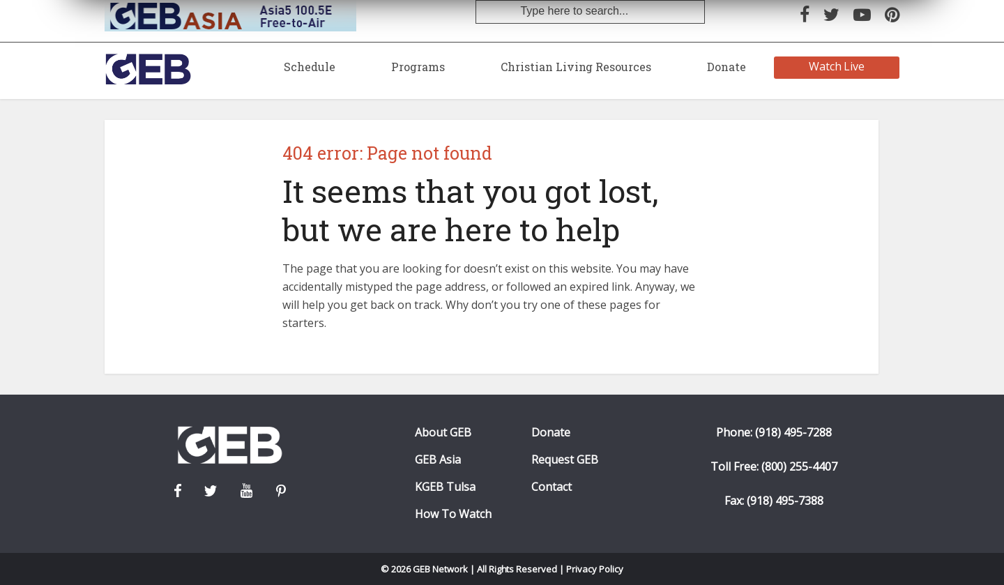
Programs (418, 66)
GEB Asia (438, 459)
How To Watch (453, 514)
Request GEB (564, 459)
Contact (551, 487)
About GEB (443, 432)
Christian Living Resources (576, 66)
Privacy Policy (594, 569)
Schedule (309, 66)
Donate (726, 66)
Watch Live (837, 66)
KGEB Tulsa (445, 487)
